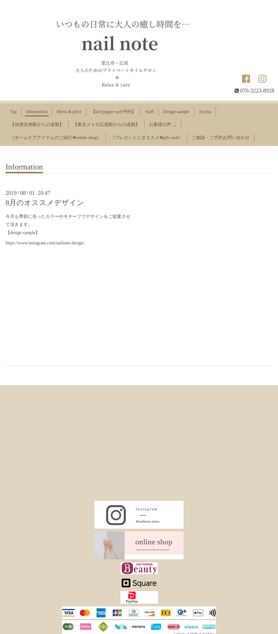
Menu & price (69, 111)
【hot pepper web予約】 (113, 111)
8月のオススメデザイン (45, 203)
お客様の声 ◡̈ (162, 124)
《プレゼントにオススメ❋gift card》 (146, 137)
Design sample (176, 111)
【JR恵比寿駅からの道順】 (37, 124)
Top (13, 111)
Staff (149, 111)
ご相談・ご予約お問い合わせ (221, 137)
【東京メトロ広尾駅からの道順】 (106, 124)
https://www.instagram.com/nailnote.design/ (45, 243)
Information (36, 111)
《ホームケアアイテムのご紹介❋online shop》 (55, 137)
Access (205, 111)
